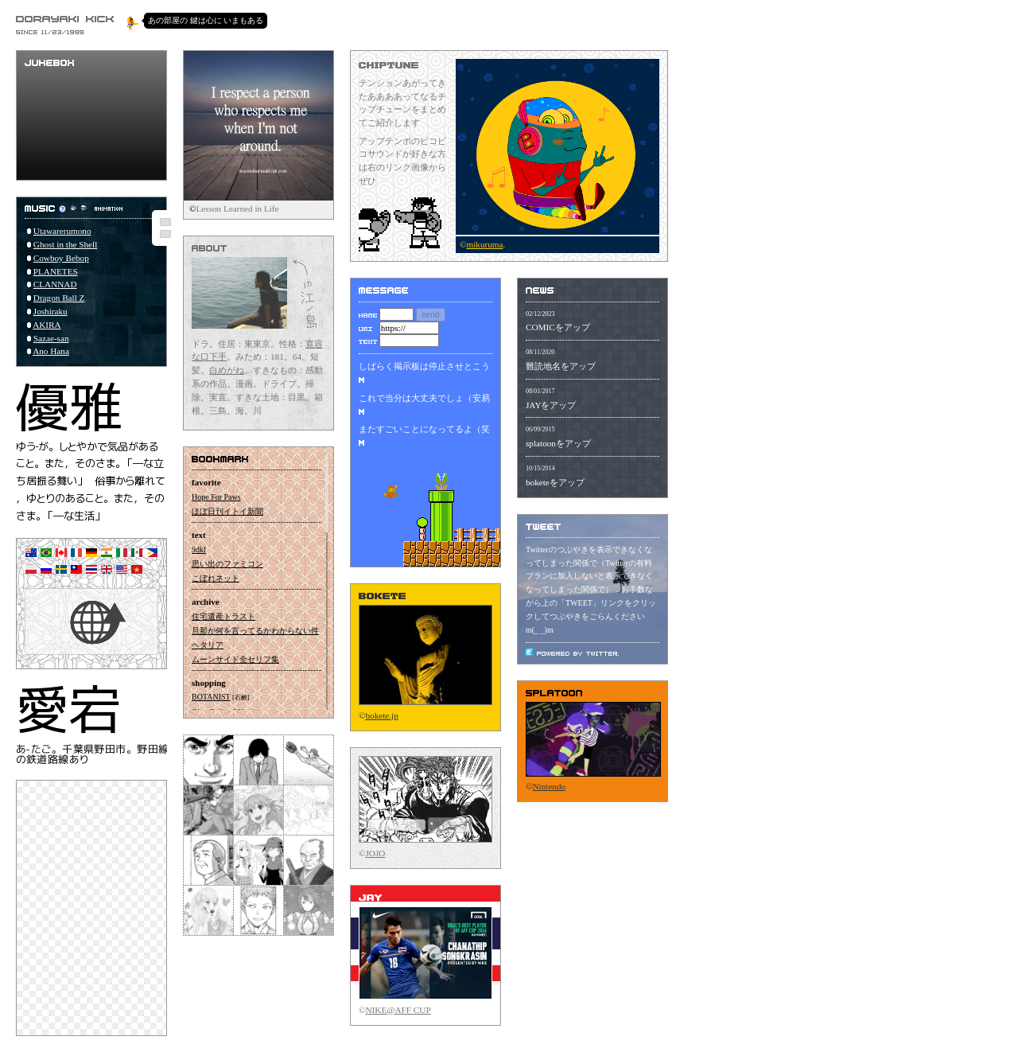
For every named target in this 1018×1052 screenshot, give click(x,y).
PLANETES (55, 271)
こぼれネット (215, 578)
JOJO (376, 853)
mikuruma (485, 244)
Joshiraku (50, 311)
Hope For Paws (216, 497)
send (431, 314)
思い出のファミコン (227, 563)
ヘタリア (207, 645)
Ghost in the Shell (65, 244)
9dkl (199, 549)
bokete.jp (382, 715)
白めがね (226, 370)
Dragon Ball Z (59, 297)
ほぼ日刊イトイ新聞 (227, 511)
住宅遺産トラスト (223, 616)
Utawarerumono (62, 231)
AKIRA (46, 324)
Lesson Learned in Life (237, 208)
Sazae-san (51, 338)
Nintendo (549, 786)
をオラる (450, 824)
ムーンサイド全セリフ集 (235, 659)
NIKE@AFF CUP (398, 1010)
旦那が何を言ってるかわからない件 (255, 630)
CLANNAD (55, 284)
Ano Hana (51, 351)
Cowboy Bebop (61, 258)
